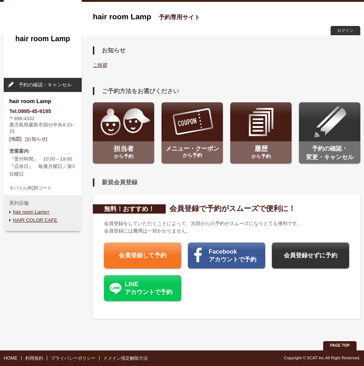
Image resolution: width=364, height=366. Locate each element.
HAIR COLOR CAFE (35, 220)
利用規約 (34, 358)
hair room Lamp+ (31, 212)
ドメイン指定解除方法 (125, 358)
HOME (10, 358)
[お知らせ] (36, 139)
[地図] (15, 139)
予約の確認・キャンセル (45, 85)
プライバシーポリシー (73, 358)
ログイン (345, 30)
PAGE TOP (340, 345)
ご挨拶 (100, 65)
